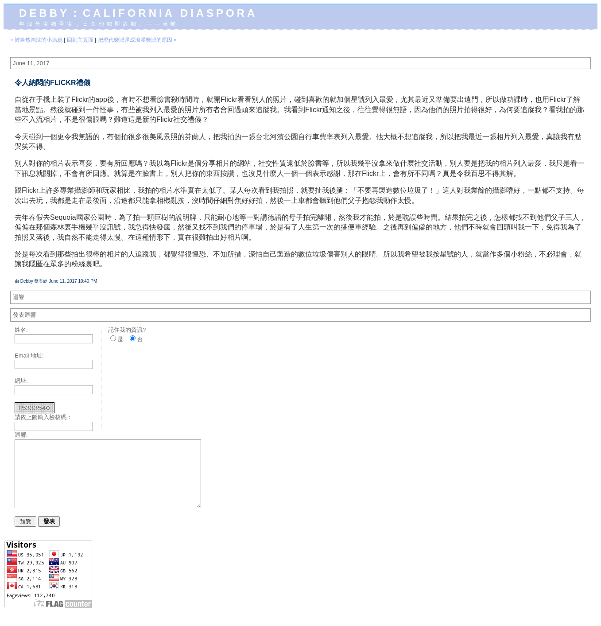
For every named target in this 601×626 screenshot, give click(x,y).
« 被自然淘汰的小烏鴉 (36, 40)
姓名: (21, 330)
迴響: (21, 435)
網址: (21, 380)
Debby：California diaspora (138, 13)
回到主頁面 (80, 40)
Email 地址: (29, 355)
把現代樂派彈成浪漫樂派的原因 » (137, 40)
